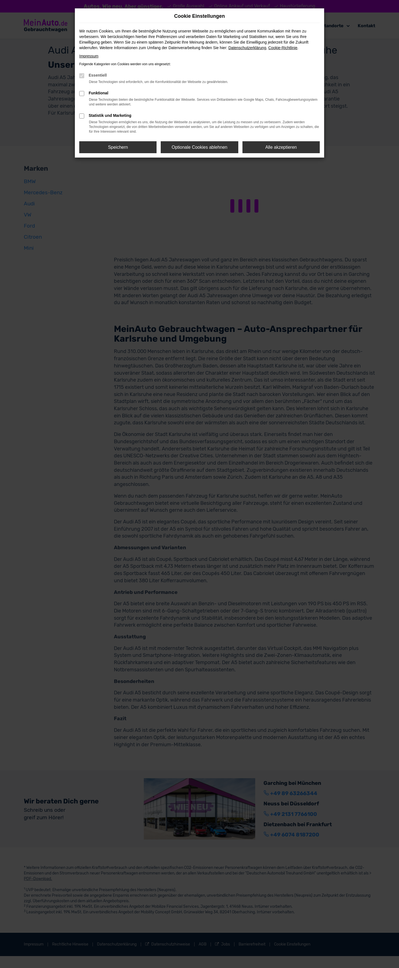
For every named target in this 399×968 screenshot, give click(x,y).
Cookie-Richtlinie (282, 48)
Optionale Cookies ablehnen (199, 147)
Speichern (118, 147)
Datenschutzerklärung (247, 48)
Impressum (88, 56)
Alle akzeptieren (281, 147)
